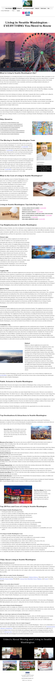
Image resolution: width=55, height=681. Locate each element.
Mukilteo (39, 579)
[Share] (28, 15)
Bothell (11, 579)
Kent (26, 579)
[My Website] (44, 171)
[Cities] (13, 11)
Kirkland (31, 577)
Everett (46, 579)
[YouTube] (32, 13)
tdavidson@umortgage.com (27, 678)
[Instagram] (23, 13)
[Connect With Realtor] (44, 169)
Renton (7, 579)
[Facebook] (26, 13)
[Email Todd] (44, 166)
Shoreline (2, 579)
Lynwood (22, 579)
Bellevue (36, 577)
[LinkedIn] (29, 13)
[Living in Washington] (5, 11)
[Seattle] (18, 11)
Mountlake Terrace (32, 579)
